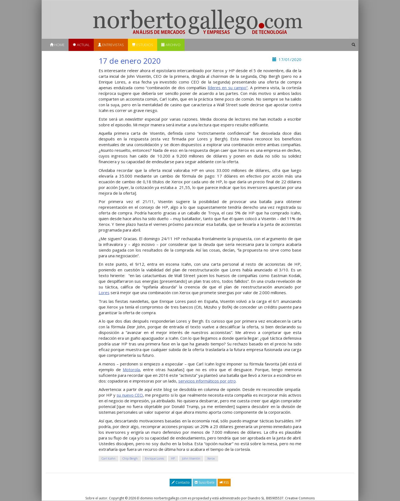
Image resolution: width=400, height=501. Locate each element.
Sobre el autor (96, 498)
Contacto (181, 482)
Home (57, 44)
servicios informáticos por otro (207, 381)
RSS (224, 482)
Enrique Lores (154, 458)
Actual (81, 44)
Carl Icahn (108, 458)
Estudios (142, 44)
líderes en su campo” (228, 87)
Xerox (211, 458)
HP (173, 458)
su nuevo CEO (130, 395)
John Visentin (191, 458)
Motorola (131, 369)
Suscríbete (205, 482)
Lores (104, 292)
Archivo (170, 44)
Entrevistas (111, 44)
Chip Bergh (130, 458)
